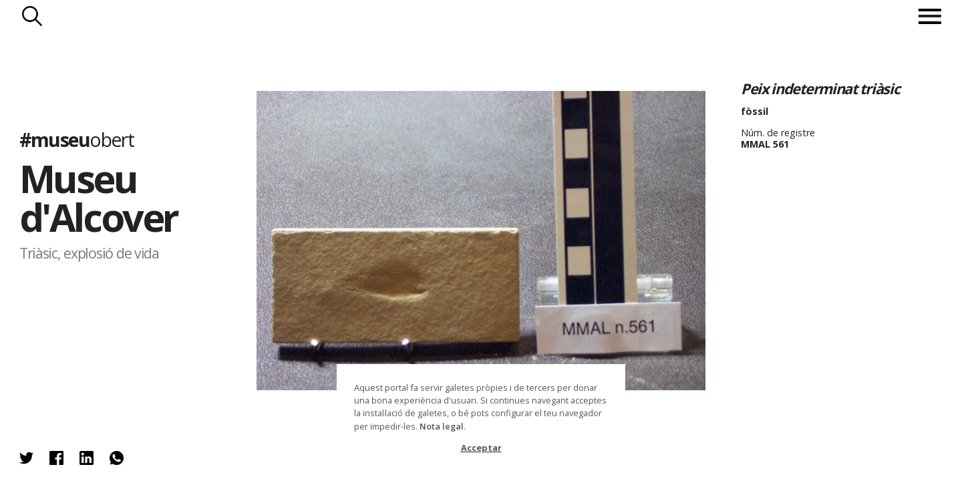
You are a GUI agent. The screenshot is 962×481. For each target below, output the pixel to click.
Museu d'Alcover (98, 197)
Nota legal (442, 426)
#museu (76, 139)
